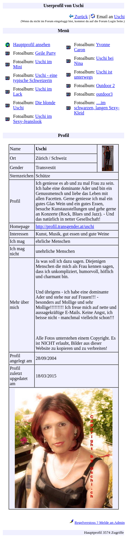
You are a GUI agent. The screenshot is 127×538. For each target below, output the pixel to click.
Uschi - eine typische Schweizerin (35, 78)
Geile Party (45, 53)
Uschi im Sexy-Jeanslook (32, 119)
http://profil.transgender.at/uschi (65, 226)
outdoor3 (104, 94)
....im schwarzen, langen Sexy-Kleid (97, 107)
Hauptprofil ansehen (31, 44)
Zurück (78, 16)
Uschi (119, 16)
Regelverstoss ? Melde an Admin (100, 522)
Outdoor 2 (105, 85)
